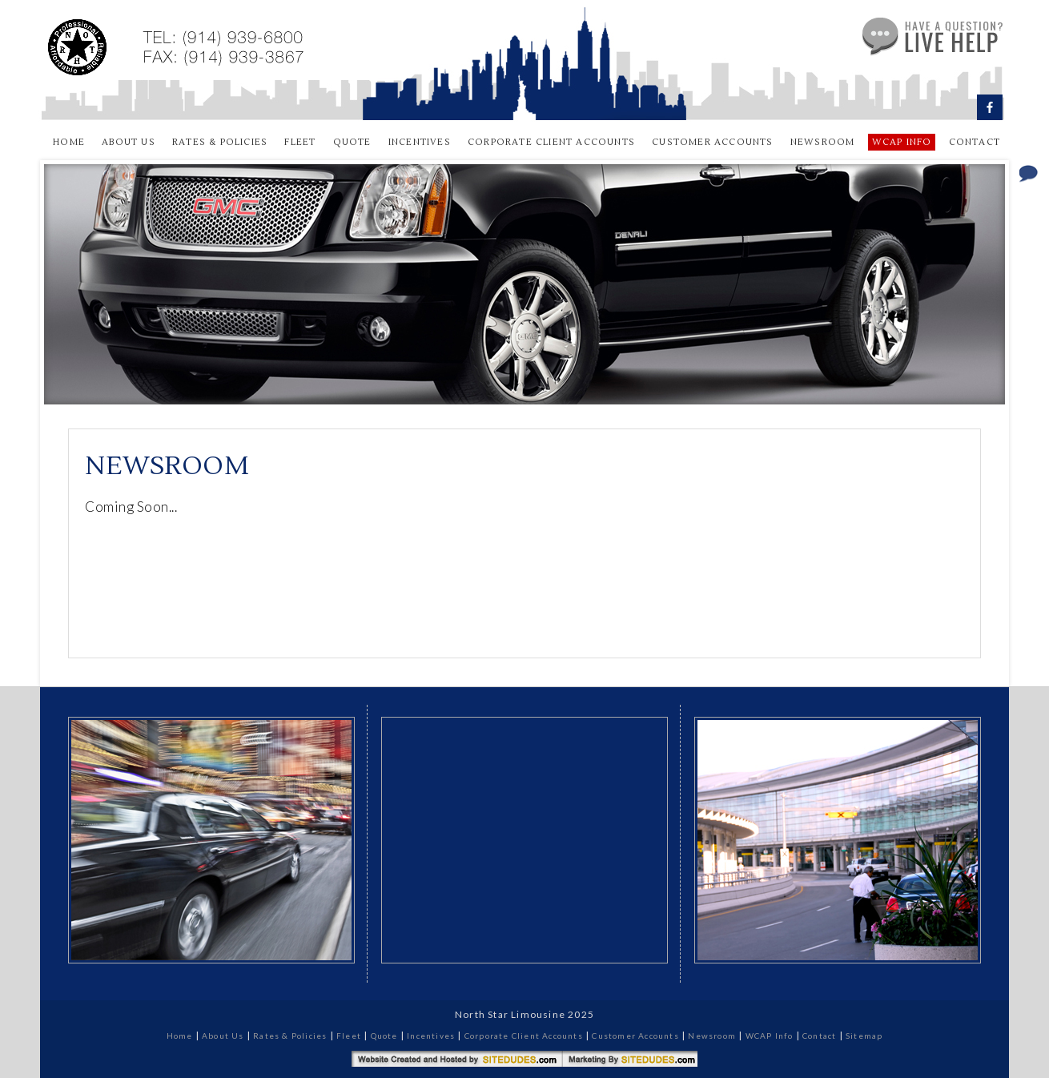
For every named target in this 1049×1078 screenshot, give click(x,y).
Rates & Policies (219, 142)
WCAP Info (770, 1035)
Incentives (419, 142)
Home (69, 142)
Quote (352, 142)
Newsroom (822, 142)
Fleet (300, 142)
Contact (974, 142)
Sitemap (864, 1035)
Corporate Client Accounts (551, 142)
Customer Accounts (712, 142)
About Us (128, 142)
